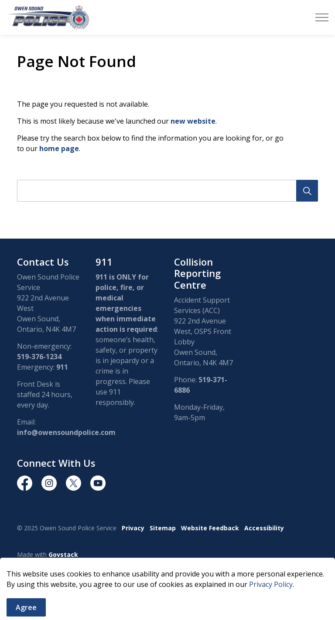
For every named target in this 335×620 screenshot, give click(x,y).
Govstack (63, 554)
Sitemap (163, 528)
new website (193, 121)
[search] (166, 191)
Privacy (133, 528)
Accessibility (264, 528)
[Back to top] (167, 590)
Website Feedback (210, 528)
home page (59, 148)
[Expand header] (322, 17)
